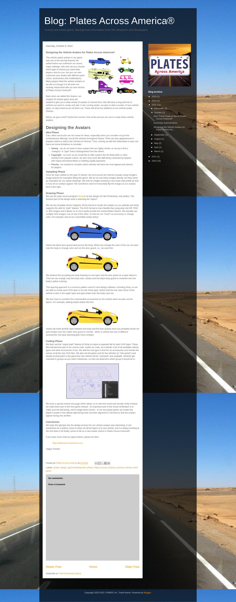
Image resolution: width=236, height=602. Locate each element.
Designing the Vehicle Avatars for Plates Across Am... (169, 128)
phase (90, 467)
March (157, 151)
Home (93, 566)
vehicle (128, 467)
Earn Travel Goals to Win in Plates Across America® (170, 117)
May (156, 143)
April (156, 147)
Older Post (132, 566)
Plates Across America (104, 467)
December (159, 108)
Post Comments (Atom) (70, 573)
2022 (154, 105)
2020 (154, 161)
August (157, 139)
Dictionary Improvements (165, 123)
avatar (56, 467)
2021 (154, 156)
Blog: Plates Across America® (109, 20)
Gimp (80, 196)
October (158, 112)
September (159, 135)
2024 (154, 96)
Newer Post (53, 566)
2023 (154, 101)
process (120, 467)
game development (77, 467)
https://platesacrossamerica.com (67, 443)
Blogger (147, 592)
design (63, 467)
